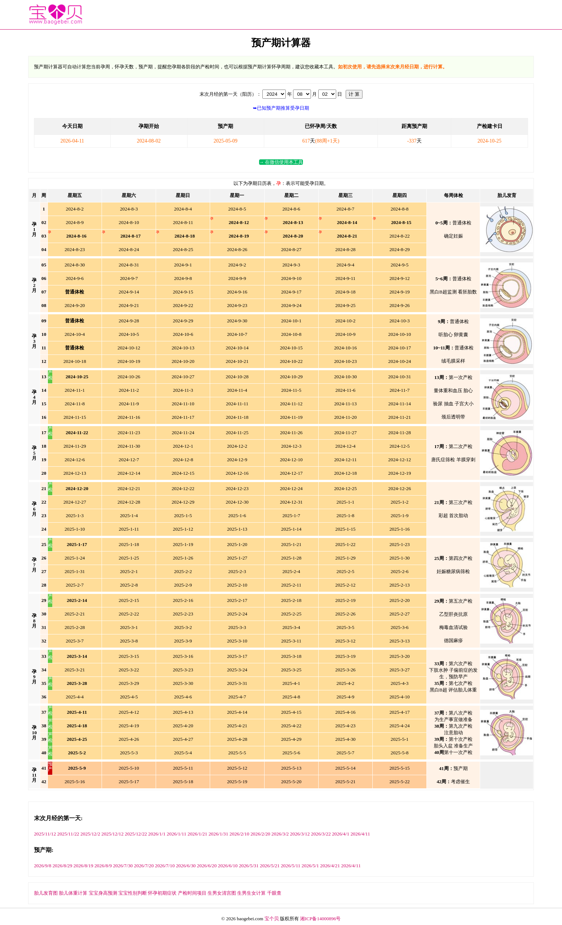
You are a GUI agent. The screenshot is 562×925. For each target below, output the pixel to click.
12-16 (237, 473)
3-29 (129, 683)
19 (239, 236)
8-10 (129, 222)
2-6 (400, 571)
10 (43, 334)
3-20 (400, 656)
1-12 (183, 529)
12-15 (183, 473)
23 (43, 515)
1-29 (345, 558)
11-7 (400, 390)
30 (43, 614)
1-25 (129, 558)
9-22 (183, 305)
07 (43, 292)
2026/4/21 (330, 865)
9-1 (183, 265)
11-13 (345, 403)
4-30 (345, 739)
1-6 (237, 515)
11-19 (291, 417)
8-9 (75, 222)
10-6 (183, 334)
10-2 (345, 320)
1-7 (291, 515)
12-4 (345, 446)
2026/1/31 (218, 834)
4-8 (291, 697)
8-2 (75, 209)
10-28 (237, 376)
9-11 (345, 278)
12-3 (291, 446)
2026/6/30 (185, 865)
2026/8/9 (102, 865)
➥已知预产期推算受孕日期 (281, 108)
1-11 (129, 529)
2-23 (183, 614)
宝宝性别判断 (132, 893)
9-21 (129, 305)
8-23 (75, 249)
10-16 (345, 347)
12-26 (399, 488)
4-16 (345, 712)
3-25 (291, 669)
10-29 (291, 376)
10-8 (291, 334)
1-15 (345, 529)
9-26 (400, 305)
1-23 (400, 544)
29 (43, 600)
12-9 (237, 459)
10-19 (129, 361)
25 (76, 376)
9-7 (129, 278)
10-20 (183, 361)
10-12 (129, 347)
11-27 (345, 432)
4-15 (291, 712)
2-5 (345, 571)
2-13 (400, 585)
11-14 (399, 403)
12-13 (74, 473)
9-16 (237, 292)
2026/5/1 (310, 865)
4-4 (75, 697)
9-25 (345, 305)
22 (77, 432)
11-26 (291, 432)
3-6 (400, 627)
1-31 (75, 571)
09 (43, 320)
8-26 (237, 249)
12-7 (129, 459)
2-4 (291, 571)
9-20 (75, 305)
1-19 (183, 544)
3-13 (400, 641)
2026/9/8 (42, 865)
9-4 (345, 265)
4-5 (129, 697)
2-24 (237, 614)
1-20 (237, 544)
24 (43, 529)
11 (44, 347)
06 (43, 278)
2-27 (400, 614)
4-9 (345, 697)
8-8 (400, 209)
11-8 (75, 403)
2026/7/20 (144, 865)
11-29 (75, 446)
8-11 (183, 222)
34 (43, 669)
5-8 (400, 752)
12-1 (183, 446)
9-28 (129, 320)
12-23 (237, 488)
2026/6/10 (228, 865)
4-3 (400, 683)
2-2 (183, 571)
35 (43, 683)
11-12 (291, 403)
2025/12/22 (136, 834)
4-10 (400, 697)
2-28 (75, 627)
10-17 (399, 347)
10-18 (74, 361)
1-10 (75, 529)
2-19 (345, 600)
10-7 (237, 334)
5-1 (400, 739)
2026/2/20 (260, 834)
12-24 (291, 488)
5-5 (237, 752)
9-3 (291, 265)
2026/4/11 (360, 834)
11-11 (237, 403)
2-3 (237, 571)
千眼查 (274, 893)
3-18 (291, 656)
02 (43, 222)
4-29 (291, 739)
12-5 (400, 446)
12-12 (399, 459)
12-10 (291, 459)
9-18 (345, 292)
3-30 (183, 683)
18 (185, 236)
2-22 (129, 614)
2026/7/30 (123, 865)
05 (43, 265)
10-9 (345, 334)
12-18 (345, 473)
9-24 (291, 305)
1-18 (129, 544)
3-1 (129, 627)
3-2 (183, 627)
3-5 (345, 627)
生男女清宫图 (222, 893)
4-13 (183, 712)
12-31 (291, 502)
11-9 (129, 403)
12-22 (183, 488)
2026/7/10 (165, 865)
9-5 (400, 265)
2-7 (75, 585)
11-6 (345, 390)
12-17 (291, 473)
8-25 (183, 249)
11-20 (345, 417)
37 (43, 712)
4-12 (129, 712)
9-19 (400, 292)
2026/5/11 (290, 865)
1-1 (345, 502)
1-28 (291, 558)
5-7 (345, 752)
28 (43, 585)
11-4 (237, 390)
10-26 (129, 376)
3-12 (345, 641)
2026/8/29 (62, 865)
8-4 (183, 209)
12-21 (129, 488)
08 (43, 305)
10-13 (183, 347)
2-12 (345, 585)
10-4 (75, 334)
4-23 (345, 725)
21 (347, 236)
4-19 (129, 725)
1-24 (75, 558)
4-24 (400, 725)
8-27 (291, 249)
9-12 (400, 278)
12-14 (129, 473)
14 (347, 222)
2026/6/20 (207, 865)
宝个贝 (272, 918)
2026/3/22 (321, 834)
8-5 (237, 209)
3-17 (237, 656)
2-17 (237, 600)
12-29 (183, 502)
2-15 (129, 600)
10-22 (291, 361)
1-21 (291, 544)
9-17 (291, 292)
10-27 (183, 376)
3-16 (183, 656)
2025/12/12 (112, 834)
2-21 (75, 614)
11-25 (237, 432)
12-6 (75, 459)
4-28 (237, 739)
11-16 (129, 417)
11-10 (183, 403)
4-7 (237, 697)
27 (43, 571)
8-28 (345, 249)
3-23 (183, 669)
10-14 (237, 347)
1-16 (400, 529)
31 (43, 627)
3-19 (345, 656)
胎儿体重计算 (73, 893)
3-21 (75, 669)
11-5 (291, 390)
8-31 (129, 265)
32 (43, 641)
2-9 (183, 585)
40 (43, 752)
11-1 (75, 390)
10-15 (291, 347)
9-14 (129, 292)
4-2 (345, 683)
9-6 (75, 278)
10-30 (345, 376)
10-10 (399, 334)
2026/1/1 (157, 834)
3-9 (183, 641)
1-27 (237, 558)
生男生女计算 (251, 893)
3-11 (291, 641)
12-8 (183, 459)
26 (43, 558)
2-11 (291, 585)
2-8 (129, 585)
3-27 (400, 669)
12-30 (237, 502)
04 (43, 249)
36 (43, 697)
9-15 (183, 292)
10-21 (237, 361)
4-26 (129, 739)
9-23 (237, 305)
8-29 (400, 249)
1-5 (183, 515)
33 (43, 656)
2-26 (345, 614)
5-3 (129, 752)
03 (43, 236)
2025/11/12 (45, 834)
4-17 (400, 712)
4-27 (183, 739)
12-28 (129, 502)
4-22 (291, 725)
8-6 (291, 209)
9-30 (237, 320)
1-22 (345, 544)
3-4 (291, 627)
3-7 (75, 641)
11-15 (75, 417)
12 (239, 222)
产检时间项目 (192, 893)
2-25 (291, 614)
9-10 (291, 278)
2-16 (183, 600)
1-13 (237, 529)
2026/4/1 (340, 834)
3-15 (129, 656)
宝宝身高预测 (103, 893)
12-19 (399, 473)
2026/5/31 (249, 865)
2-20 (400, 600)
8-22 (400, 236)
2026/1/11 (176, 834)
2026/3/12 (300, 834)
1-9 (400, 515)
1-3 (75, 515)
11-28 (399, 432)
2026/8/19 (83, 865)
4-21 (237, 725)
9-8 (183, 278)
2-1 (129, 571)
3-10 (237, 641)
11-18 (237, 417)
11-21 (399, 417)
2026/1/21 (197, 834)
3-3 (237, 627)
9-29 (183, 320)
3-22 (129, 669)
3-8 (129, 641)
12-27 (74, 502)
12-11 (345, 459)
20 (293, 236)
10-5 (129, 334)
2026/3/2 (280, 834)
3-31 (237, 683)
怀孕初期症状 (162, 893)
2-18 (291, 600)
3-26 (345, 669)
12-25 (345, 488)
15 (401, 222)
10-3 (400, 320)
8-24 (129, 249)
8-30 (75, 265)
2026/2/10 (239, 834)
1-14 (291, 529)
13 (293, 222)
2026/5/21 (270, 865)
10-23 (345, 361)
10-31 (399, 376)
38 (43, 725)
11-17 (183, 417)
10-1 (291, 320)
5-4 (183, 752)
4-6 (183, 697)
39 (43, 739)
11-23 (129, 432)
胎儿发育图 (46, 893)
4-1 (291, 683)
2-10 (237, 585)
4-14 (237, 712)
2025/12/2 (90, 834)
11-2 (129, 390)
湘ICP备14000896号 (320, 918)
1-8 (345, 515)
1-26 (183, 558)
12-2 (237, 446)
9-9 (237, 278)
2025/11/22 (68, 834)
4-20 (183, 725)
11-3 (183, 390)
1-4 (129, 515)
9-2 (237, 265)
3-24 (237, 669)
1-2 (400, 502)
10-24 (399, 361)
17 (130, 236)
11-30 (129, 446)
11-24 (183, 432)
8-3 (129, 209)
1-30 (400, 558)
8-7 (345, 209)
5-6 (291, 752)
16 (76, 236)
